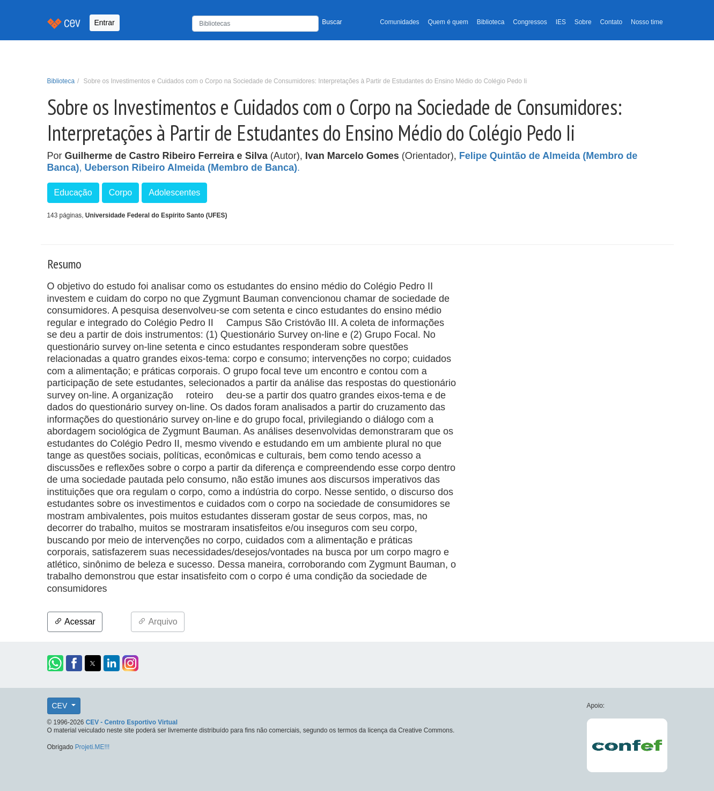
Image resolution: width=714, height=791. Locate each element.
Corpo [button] (121, 192)
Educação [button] (73, 192)
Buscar (332, 22)
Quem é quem (448, 22)
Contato (611, 22)
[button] (55, 663)
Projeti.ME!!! (92, 747)
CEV (61, 705)
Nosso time (647, 22)
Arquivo (158, 621)
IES (561, 22)
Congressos (530, 22)
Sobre (583, 22)
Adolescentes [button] (174, 192)
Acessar (74, 621)
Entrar (104, 22)
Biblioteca (491, 22)
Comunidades (399, 22)
